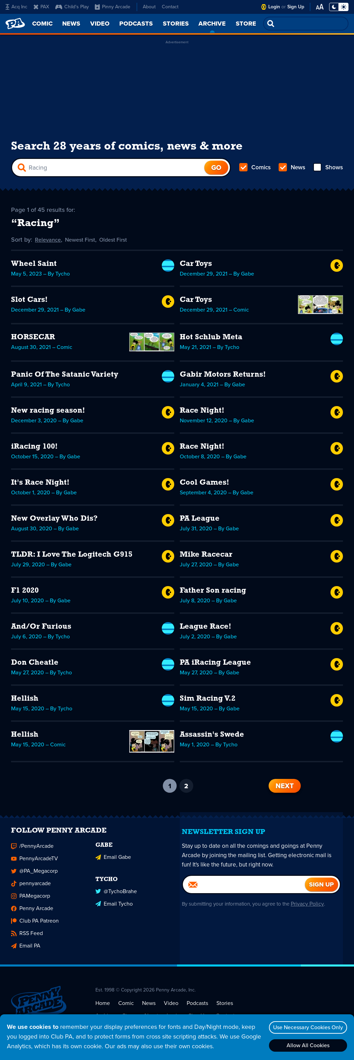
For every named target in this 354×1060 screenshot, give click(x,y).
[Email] (244, 890)
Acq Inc (16, 6)
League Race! (205, 629)
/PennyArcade (32, 852)
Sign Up (295, 6)
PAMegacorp (30, 902)
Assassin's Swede (212, 737)
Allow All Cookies (306, 1045)
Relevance (49, 242)
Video (171, 1009)
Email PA (25, 952)
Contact (170, 6)
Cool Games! (204, 485)
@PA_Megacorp (34, 877)
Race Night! (202, 413)
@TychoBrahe (116, 895)
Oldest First (121, 242)
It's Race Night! (40, 485)
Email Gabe (113, 862)
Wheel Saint (34, 266)
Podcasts (197, 1009)
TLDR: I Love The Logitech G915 (71, 557)
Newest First (84, 242)
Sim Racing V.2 (207, 701)
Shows (327, 170)
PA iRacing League (215, 665)
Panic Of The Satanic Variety (64, 377)
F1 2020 (25, 593)
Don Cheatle (34, 665)
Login (274, 6)
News (292, 170)
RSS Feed (27, 940)
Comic (126, 1009)
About (149, 6)
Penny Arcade (32, 915)
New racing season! (48, 413)
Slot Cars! (29, 302)
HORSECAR (33, 340)
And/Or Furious (41, 629)
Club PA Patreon (35, 927)
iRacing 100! (34, 449)
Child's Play (72, 6)
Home (102, 1009)
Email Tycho (114, 908)
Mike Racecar (206, 557)
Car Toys (196, 266)
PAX (41, 6)
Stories (224, 1009)
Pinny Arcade (112, 6)
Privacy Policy (314, 910)
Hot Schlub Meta (211, 340)
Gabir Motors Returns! (223, 377)
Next (285, 788)
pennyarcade (31, 890)
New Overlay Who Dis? (54, 521)
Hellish (24, 701)
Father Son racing (213, 593)
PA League (200, 521)
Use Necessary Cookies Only (306, 1027)
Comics (255, 170)
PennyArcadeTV (34, 865)
